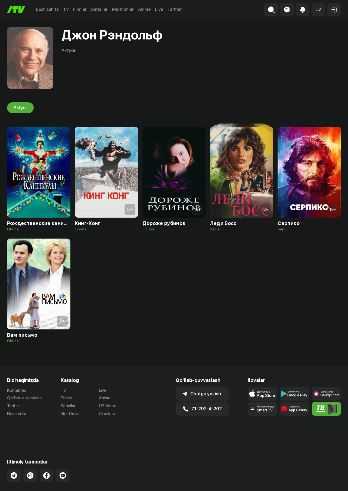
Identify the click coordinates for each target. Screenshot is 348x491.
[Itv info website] (326, 409)
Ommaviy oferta (288, 481)
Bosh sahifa (47, 9)
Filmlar (80, 9)
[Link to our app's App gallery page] (294, 409)
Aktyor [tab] (20, 107)
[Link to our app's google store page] (294, 394)
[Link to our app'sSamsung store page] (326, 394)
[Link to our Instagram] (30, 453)
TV (66, 9)
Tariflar (174, 9)
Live (159, 9)
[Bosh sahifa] (16, 9)
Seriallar (99, 9)
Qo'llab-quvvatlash (24, 398)
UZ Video (107, 405)
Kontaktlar (16, 390)
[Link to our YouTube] (63, 453)
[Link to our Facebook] (46, 453)
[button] (318, 9)
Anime (144, 9)
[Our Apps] (262, 409)
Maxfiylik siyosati (325, 481)
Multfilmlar (123, 9)
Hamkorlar (16, 413)
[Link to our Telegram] (14, 453)
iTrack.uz (107, 413)
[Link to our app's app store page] (262, 394)
